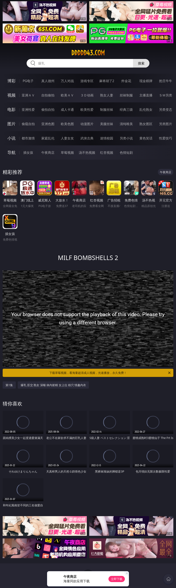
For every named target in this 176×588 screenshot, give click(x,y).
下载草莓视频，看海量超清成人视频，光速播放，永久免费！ (110, 372)
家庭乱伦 (47, 138)
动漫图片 (87, 124)
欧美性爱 (87, 109)
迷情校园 (106, 138)
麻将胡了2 (106, 81)
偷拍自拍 (47, 109)
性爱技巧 (165, 138)
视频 (11, 95)
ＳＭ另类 (165, 95)
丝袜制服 (126, 95)
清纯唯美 (126, 124)
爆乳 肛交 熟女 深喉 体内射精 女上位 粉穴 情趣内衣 (53, 385)
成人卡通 (67, 109)
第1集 (9, 385)
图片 (11, 124)
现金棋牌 (145, 81)
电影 (11, 109)
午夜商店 (47, 152)
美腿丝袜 (106, 124)
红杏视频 (106, 152)
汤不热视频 (87, 152)
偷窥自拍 (28, 124)
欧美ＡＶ (67, 95)
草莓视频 (67, 152)
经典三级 (126, 109)
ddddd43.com (88, 53)
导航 (11, 152)
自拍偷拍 (47, 95)
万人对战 (67, 81)
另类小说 (126, 138)
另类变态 (165, 109)
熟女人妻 (106, 95)
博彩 (11, 81)
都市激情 (28, 138)
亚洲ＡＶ (28, 95)
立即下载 (116, 579)
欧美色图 (67, 124)
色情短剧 (126, 152)
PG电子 (28, 81)
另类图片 (165, 124)
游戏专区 (87, 81)
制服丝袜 (106, 109)
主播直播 (145, 95)
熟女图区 (145, 124)
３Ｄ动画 (87, 95)
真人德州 (47, 81)
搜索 (141, 63)
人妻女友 (67, 138)
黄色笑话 (145, 138)
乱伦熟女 (145, 109)
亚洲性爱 (28, 109)
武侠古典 (87, 138)
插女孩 (28, 152)
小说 (11, 138)
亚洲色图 (47, 124)
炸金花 (126, 81)
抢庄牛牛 (165, 81)
